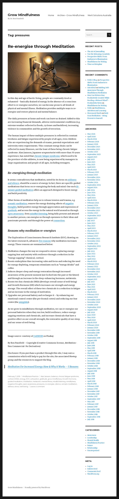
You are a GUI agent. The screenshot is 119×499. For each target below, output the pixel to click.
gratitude (12, 210)
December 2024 (93, 177)
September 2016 (93, 417)
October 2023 (92, 213)
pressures (40, 384)
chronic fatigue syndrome (47, 156)
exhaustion (34, 379)
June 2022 (91, 254)
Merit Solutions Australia (99, 15)
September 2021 (93, 277)
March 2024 (92, 200)
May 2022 (91, 256)
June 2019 (91, 346)
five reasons (45, 241)
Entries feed (92, 469)
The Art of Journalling (96, 51)
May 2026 (91, 134)
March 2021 (92, 292)
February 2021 (93, 295)
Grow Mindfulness (24, 15)
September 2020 (94, 307)
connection (59, 220)
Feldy (89, 108)
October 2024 (92, 182)
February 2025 (93, 172)
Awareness (91, 435)
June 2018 (91, 376)
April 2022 (91, 259)
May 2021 (91, 287)
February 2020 (93, 325)
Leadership (92, 438)
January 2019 (92, 358)
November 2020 (93, 302)
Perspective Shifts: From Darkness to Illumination (98, 82)
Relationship (92, 448)
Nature (90, 445)
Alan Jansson (46, 376)
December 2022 (93, 238)
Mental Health (93, 440)
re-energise (49, 384)
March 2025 (92, 170)
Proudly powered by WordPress (37, 488)
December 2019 (93, 330)
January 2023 (92, 236)
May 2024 (91, 195)
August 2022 (92, 249)
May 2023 (91, 226)
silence (58, 384)
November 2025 (93, 149)
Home (51, 15)
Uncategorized (93, 450)
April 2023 (91, 228)
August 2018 (92, 371)
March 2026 (92, 139)
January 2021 (92, 297)
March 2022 (92, 261)
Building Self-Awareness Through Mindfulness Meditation (98, 90)
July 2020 (91, 312)
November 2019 (93, 333)
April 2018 (91, 381)
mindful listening (38, 213)
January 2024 (92, 205)
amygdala (23, 302)
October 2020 (92, 305)
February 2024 (93, 203)
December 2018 (93, 361)
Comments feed (93, 471)
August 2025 (92, 157)
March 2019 (91, 353)
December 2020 (93, 300)
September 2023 (94, 216)
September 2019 (93, 338)
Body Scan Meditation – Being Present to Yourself (97, 115)
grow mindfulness (55, 379)
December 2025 (93, 147)
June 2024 (91, 193)
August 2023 (92, 218)
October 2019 (92, 335)
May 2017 (91, 402)
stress (16, 386)
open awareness (16, 213)
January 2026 (92, 144)
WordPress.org (93, 474)
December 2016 (93, 409)
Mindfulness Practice (30, 376)
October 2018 (92, 366)
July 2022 (91, 251)
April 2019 (91, 351)
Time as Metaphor (94, 64)
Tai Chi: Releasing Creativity (98, 54)
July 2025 (91, 159)
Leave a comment (37, 386)
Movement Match (94, 113)
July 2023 (91, 221)
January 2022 (92, 267)
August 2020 (92, 310)
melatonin (37, 381)
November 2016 (93, 412)
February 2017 (92, 404)
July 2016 (90, 419)
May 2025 (91, 165)
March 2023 (92, 231)
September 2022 (94, 246)
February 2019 (92, 356)
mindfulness (71, 381)
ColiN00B (38, 336)
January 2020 (92, 328)
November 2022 (93, 241)
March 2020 (92, 323)
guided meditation (15, 381)
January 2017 (92, 407)
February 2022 (93, 264)
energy (22, 379)
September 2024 (94, 185)
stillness (11, 386)
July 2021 (90, 282)
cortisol (11, 379)
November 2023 (93, 210)
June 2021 (91, 284)
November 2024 (93, 180)
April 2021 (91, 289)
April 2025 (91, 167)
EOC (28, 379)
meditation (27, 381)
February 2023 (93, 233)
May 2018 (91, 379)
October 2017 (92, 396)
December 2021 (93, 269)
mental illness (46, 381)
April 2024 (91, 198)
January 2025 (92, 175)
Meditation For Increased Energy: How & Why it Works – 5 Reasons (43, 366)
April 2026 (91, 137)
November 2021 (93, 272)
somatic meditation (17, 203)
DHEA (16, 379)
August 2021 (92, 279)
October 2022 (92, 244)
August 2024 (92, 188)
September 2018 (93, 368)
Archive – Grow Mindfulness (70, 15)
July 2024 (91, 190)
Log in (89, 466)
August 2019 (92, 340)
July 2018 (90, 374)
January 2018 (92, 389)
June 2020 (91, 315)
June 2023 (91, 223)
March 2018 (91, 384)
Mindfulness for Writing (97, 62)
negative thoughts (15, 384)
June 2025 (91, 162)
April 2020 (91, 320)
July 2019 (90, 343)
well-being (24, 386)
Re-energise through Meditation (41, 46)
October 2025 (92, 152)
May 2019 (91, 348)
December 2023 (93, 208)
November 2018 (93, 363)
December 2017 (93, 391)
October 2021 (92, 274)
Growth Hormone (69, 379)
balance (54, 376)
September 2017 (93, 399)
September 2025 (94, 154)
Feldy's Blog (92, 80)
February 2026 (93, 142)
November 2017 (93, 394)
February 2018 (93, 386)
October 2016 (92, 414)
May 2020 (91, 317)
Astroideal (91, 88)
